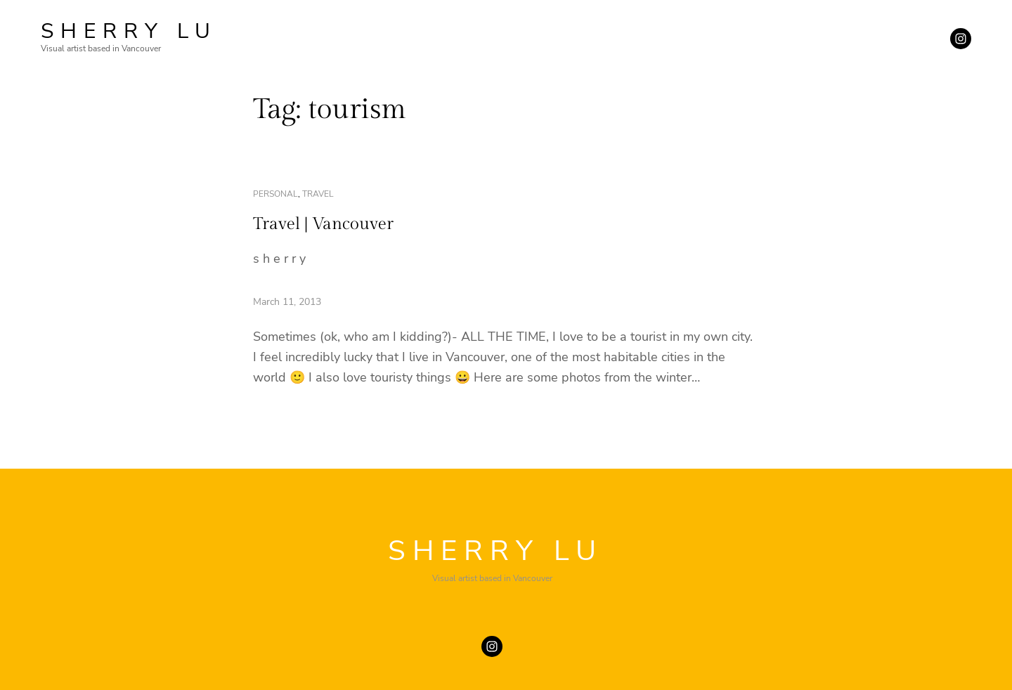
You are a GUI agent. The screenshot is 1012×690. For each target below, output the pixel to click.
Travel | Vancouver (323, 224)
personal (275, 194)
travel (318, 194)
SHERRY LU (129, 31)
